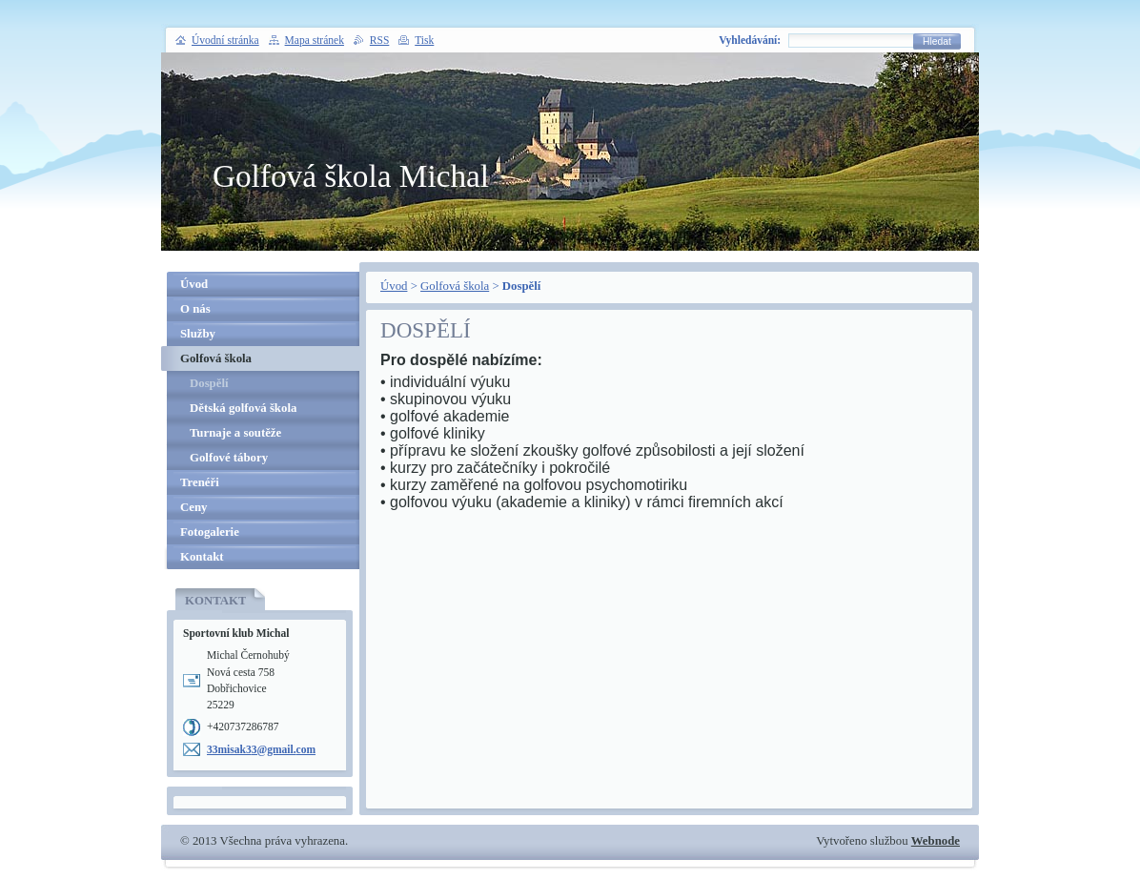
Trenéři (199, 482)
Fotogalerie (209, 532)
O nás (195, 309)
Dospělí (209, 383)
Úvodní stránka (225, 40)
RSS (380, 40)
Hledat (937, 41)
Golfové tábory (229, 457)
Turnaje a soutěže (235, 433)
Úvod (393, 286)
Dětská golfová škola (243, 408)
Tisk (424, 40)
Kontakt (202, 556)
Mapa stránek (314, 40)
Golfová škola (454, 286)
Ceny (193, 507)
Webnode (935, 841)
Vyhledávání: (750, 40)
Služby (197, 333)
